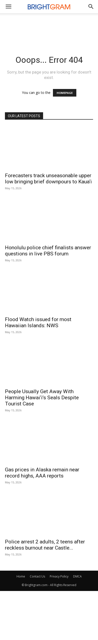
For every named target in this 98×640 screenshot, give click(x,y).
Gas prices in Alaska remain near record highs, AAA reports (42, 473)
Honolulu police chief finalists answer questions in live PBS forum (48, 251)
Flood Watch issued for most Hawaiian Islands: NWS (38, 322)
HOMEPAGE (65, 93)
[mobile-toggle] (8, 6)
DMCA (77, 576)
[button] (91, 6)
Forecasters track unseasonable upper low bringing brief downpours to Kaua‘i (48, 179)
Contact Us (37, 576)
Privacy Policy (59, 576)
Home (20, 576)
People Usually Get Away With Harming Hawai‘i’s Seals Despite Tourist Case (42, 398)
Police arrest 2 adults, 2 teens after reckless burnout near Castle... (45, 545)
